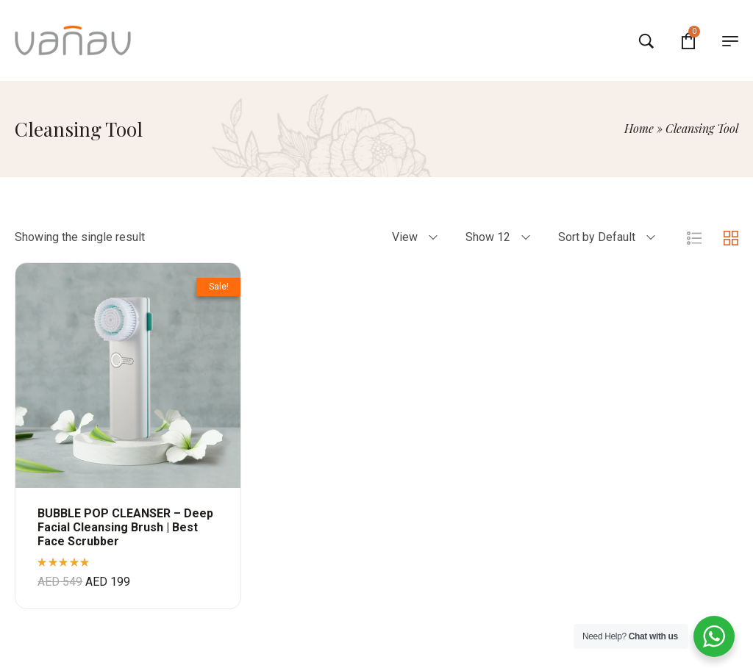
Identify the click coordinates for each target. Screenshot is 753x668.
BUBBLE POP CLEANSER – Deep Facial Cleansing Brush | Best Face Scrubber (125, 527)
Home (639, 128)
